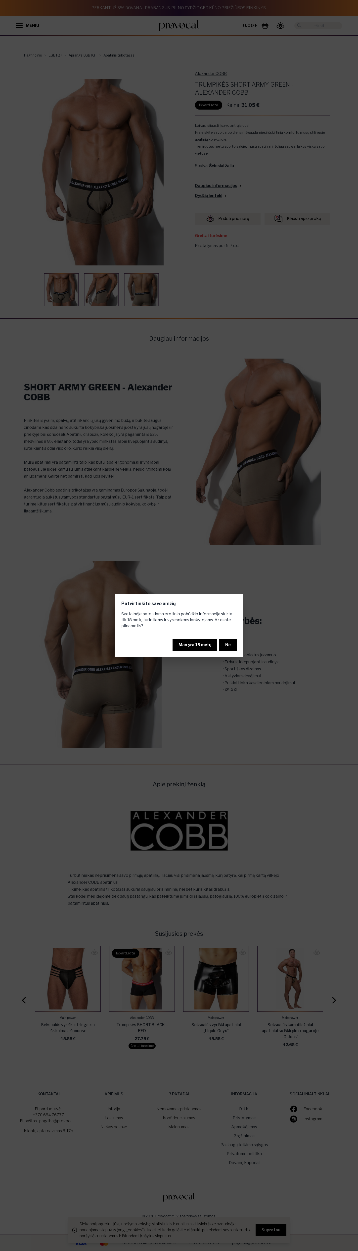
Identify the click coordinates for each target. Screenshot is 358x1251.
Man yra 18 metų (195, 644)
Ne (228, 644)
